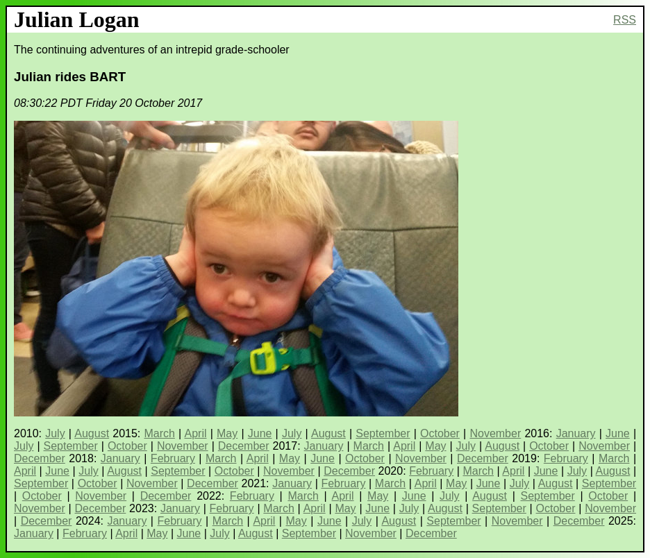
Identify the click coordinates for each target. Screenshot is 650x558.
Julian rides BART (70, 76)
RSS (624, 20)
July (55, 433)
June (260, 433)
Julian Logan (77, 19)
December (243, 446)
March (159, 433)
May (227, 433)
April (196, 433)
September (383, 433)
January (576, 433)
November (495, 433)
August (91, 433)
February (173, 458)
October (440, 433)
